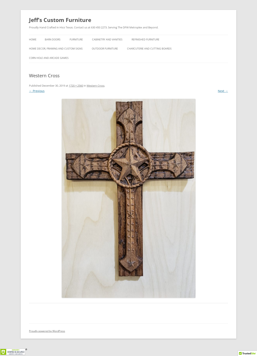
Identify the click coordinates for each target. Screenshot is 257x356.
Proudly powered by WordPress (47, 331)
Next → (223, 91)
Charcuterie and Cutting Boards (149, 48)
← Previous (37, 91)
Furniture (76, 39)
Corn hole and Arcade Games (49, 58)
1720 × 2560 (76, 85)
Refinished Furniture (145, 39)
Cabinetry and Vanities (107, 39)
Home (32, 39)
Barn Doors (53, 39)
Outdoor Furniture (105, 48)
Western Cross (95, 85)
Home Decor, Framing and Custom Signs (56, 48)
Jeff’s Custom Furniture (60, 20)
